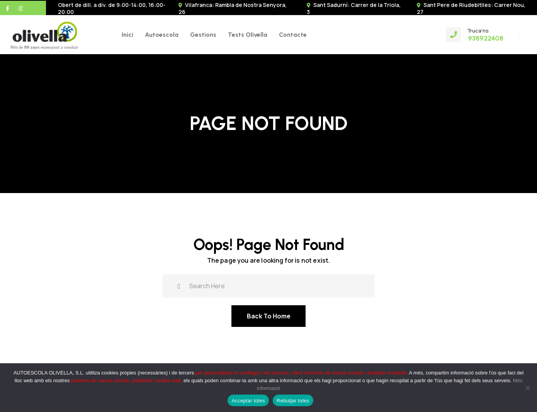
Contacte (293, 34)
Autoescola (161, 34)
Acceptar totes (248, 400)
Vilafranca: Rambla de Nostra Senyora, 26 (232, 8)
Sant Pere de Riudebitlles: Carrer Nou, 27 (471, 8)
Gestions (203, 34)
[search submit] (179, 285)
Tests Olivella (247, 34)
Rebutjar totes (293, 400)
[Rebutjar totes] (527, 387)
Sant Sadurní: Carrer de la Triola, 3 (354, 8)
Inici (127, 34)
